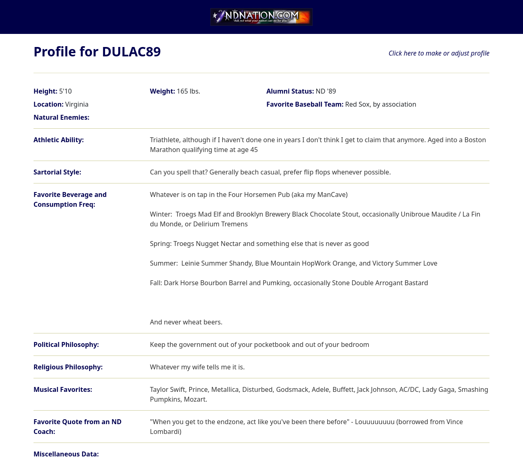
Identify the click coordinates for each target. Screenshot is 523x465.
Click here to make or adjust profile (439, 53)
